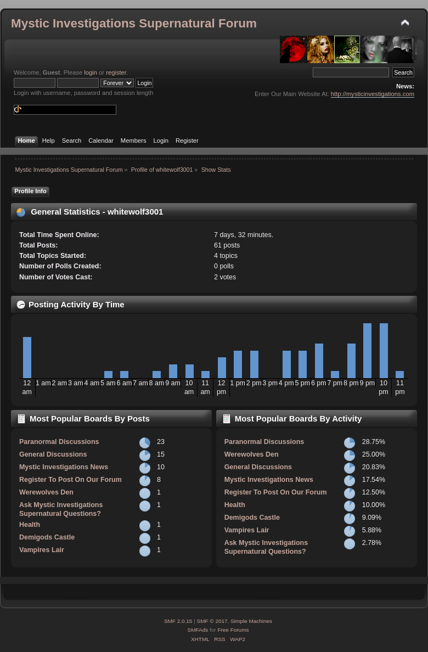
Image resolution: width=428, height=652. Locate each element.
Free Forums (233, 630)
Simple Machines (251, 621)
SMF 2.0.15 (178, 621)
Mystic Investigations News (63, 467)
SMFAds (198, 630)
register (116, 72)
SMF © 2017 (212, 621)
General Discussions (53, 454)
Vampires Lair (41, 550)
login (90, 72)
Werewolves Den (46, 492)
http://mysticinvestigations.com (372, 94)
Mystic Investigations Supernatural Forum (134, 23)
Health (29, 525)
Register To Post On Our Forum (70, 480)
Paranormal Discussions (59, 442)
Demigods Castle (47, 537)
